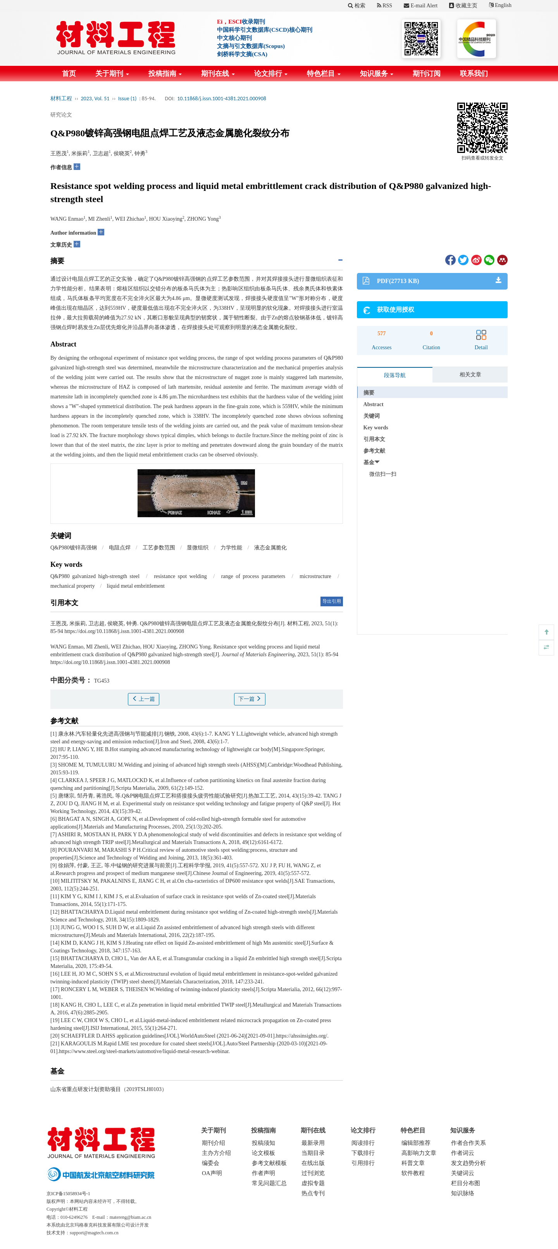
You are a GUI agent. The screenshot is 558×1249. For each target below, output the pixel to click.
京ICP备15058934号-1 (68, 1193)
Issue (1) (127, 98)
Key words (375, 428)
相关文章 (470, 374)
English (500, 5)
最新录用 (313, 1143)
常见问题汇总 (269, 1183)
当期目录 (313, 1153)
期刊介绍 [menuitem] (213, 1143)
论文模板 (263, 1153)
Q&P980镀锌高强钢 (73, 548)
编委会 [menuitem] (210, 1163)
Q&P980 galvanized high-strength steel (95, 576)
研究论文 (61, 115)
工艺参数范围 (159, 548)
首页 (69, 73)
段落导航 (395, 375)
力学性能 (231, 548)
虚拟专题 (313, 1183)
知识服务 (377, 73)
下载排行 (363, 1153)
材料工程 (61, 98)
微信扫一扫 (382, 474)
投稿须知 (263, 1143)
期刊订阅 (427, 73)
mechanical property (72, 586)
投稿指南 (165, 73)
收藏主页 (463, 6)
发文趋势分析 (468, 1163)
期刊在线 (218, 73)
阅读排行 (363, 1143)
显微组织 (197, 548)
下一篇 (250, 699)
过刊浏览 (313, 1173)
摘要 (368, 393)
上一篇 (143, 699)
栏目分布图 (465, 1183)
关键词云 (462, 1173)
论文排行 (271, 73)
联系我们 (474, 73)
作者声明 (263, 1173)
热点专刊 (313, 1193)
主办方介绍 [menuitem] (216, 1153)
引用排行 (363, 1163)
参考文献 (374, 451)
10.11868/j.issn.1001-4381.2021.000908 (221, 98)
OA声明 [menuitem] (212, 1173)
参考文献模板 (269, 1163)
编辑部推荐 (416, 1143)
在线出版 (313, 1163)
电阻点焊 (120, 548)
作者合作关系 (468, 1143)
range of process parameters (253, 576)
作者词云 (462, 1153)
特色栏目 (324, 73)
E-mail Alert (420, 6)
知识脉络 (462, 1193)
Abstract (373, 404)
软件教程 (413, 1173)
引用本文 (374, 439)
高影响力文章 (418, 1153)
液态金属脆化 (270, 548)
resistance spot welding (180, 576)
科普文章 (413, 1163)
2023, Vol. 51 (95, 98)
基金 (368, 462)
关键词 (371, 416)
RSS (384, 6)
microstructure (315, 576)
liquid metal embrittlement (136, 586)
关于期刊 (112, 73)
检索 (356, 6)
